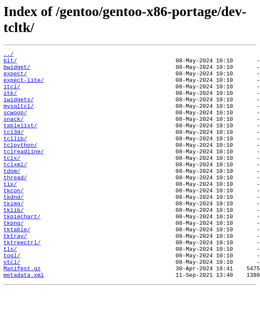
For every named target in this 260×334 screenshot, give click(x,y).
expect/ (15, 78)
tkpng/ (13, 258)
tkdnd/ (13, 226)
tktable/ (16, 265)
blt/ (10, 63)
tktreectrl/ (22, 281)
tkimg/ (13, 234)
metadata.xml (23, 320)
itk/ (10, 102)
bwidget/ (16, 71)
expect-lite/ (23, 86)
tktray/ (15, 273)
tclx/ (11, 180)
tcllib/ (15, 156)
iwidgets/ (18, 109)
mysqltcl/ (18, 117)
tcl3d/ (13, 148)
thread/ (15, 203)
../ (8, 55)
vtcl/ (11, 304)
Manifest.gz (22, 312)
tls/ (10, 289)
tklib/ (13, 242)
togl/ (11, 297)
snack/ (13, 133)
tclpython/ (20, 164)
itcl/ (11, 94)
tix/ (10, 211)
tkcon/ (13, 219)
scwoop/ (15, 125)
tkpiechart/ (22, 250)
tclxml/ (15, 187)
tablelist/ (20, 141)
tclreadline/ (23, 172)
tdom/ (11, 195)
